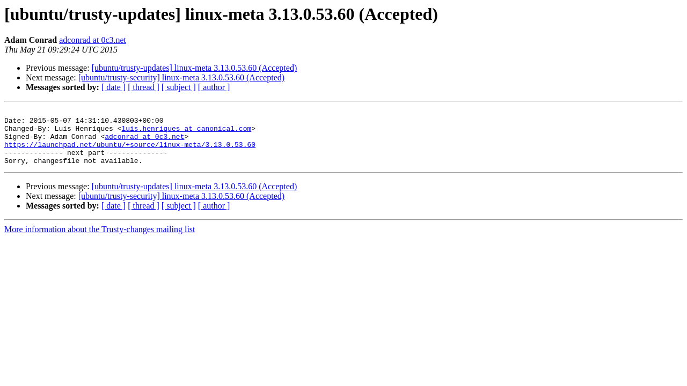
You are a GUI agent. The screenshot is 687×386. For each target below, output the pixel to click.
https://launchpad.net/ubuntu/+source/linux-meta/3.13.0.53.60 (129, 152)
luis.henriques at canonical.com (186, 133)
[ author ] (214, 87)
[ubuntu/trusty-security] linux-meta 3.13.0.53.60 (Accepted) (181, 77)
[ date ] (113, 87)
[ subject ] (179, 87)
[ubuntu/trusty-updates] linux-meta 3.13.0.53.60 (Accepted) (194, 67)
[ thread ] (143, 87)
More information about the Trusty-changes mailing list (99, 240)
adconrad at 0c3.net (92, 39)
